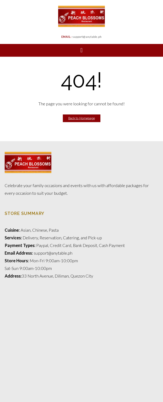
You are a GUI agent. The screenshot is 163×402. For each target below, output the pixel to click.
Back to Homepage (81, 118)
